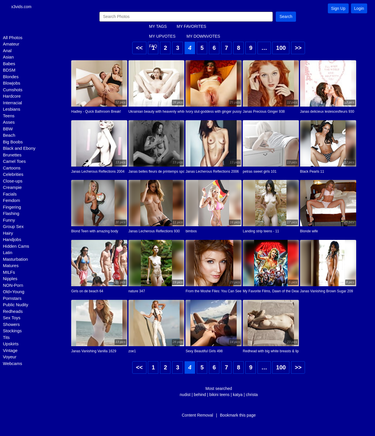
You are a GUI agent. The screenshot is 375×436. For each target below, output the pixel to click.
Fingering (12, 207)
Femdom (11, 200)
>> (298, 48)
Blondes (11, 76)
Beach (9, 135)
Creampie (12, 187)
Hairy (8, 233)
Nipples (10, 279)
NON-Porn (13, 285)
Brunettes (12, 155)
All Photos (13, 37)
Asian (8, 57)
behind (200, 395)
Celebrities (13, 174)
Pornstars (12, 298)
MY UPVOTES (162, 36)
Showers (11, 324)
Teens (8, 116)
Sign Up (338, 8)
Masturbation (15, 259)
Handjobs (12, 240)
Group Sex (13, 227)
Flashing (11, 213)
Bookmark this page (238, 415)
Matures (11, 266)
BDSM (9, 70)
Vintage (10, 350)
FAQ (153, 46)
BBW (8, 129)
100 (281, 48)
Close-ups (13, 181)
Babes (9, 63)
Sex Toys (12, 318)
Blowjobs (11, 83)
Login (359, 8)
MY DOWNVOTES (203, 36)
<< (139, 48)
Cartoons (12, 168)
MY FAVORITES (191, 27)
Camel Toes (14, 161)
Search (286, 16)
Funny (9, 220)
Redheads (13, 311)
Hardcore (12, 96)
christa (252, 395)
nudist (185, 395)
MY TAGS (158, 27)
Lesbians (11, 109)
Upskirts (11, 344)
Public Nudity (15, 305)
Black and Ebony (19, 148)
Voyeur (9, 357)
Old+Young (13, 292)
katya (237, 395)
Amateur (11, 44)
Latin (7, 253)
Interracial (12, 103)
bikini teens (219, 395)
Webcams (12, 363)
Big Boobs (13, 142)
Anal (7, 50)
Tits (6, 337)
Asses (9, 122)
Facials (10, 194)
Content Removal (197, 415)
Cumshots (13, 89)
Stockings (12, 331)
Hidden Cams (16, 246)
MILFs (9, 272)
